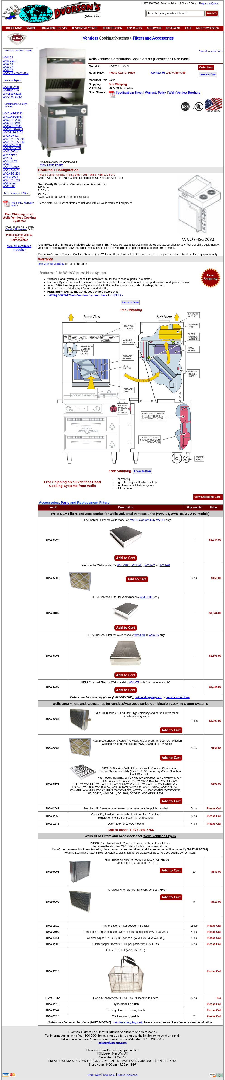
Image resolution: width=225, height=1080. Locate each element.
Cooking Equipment (16, 229)
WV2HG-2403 (11, 170)
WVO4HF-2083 (12, 119)
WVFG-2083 (10, 176)
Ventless (90, 37)
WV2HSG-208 (11, 173)
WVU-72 (8, 67)
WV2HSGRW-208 (13, 138)
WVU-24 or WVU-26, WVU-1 (147, 520)
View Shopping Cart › (211, 51)
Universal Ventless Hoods (18, 50)
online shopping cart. (129, 1022)
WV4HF (7, 164)
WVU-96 (8, 70)
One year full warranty (51, 263)
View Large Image (51, 165)
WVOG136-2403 (13, 132)
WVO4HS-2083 (12, 126)
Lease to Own (208, 74)
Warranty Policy (155, 92)
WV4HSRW (10, 161)
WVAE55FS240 (12, 96)
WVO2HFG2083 (12, 113)
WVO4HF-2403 (12, 123)
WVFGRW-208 (12, 145)
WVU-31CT (10, 60)
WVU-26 (8, 57)
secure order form (178, 697)
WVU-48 (8, 63)
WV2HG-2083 (11, 167)
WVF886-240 (11, 90)
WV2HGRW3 (11, 135)
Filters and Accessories (153, 37)
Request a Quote (208, 3)
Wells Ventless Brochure (184, 92)
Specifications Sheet (128, 92)
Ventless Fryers (12, 80)
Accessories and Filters (16, 193)
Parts (65, 502)
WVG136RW (10, 151)
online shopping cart (148, 697)
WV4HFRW (10, 154)
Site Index (109, 1075)
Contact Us (158, 72)
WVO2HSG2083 (13, 116)
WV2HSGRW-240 (13, 142)
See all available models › (19, 247)
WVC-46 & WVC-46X (15, 73)
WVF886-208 (11, 87)
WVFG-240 (9, 183)
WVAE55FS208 (12, 93)
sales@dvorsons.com (112, 1043)
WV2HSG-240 (11, 180)
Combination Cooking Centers (15, 105)
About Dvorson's (128, 1075)
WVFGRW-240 (12, 148)
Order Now (206, 67)
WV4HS (7, 157)
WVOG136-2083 (13, 129)
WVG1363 (9, 186)
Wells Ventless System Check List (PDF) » (85, 295)
